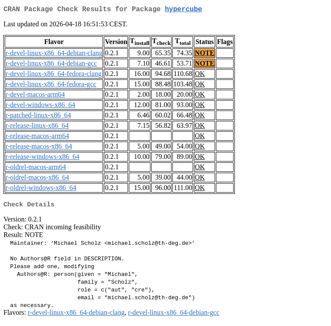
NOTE (204, 54)
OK (200, 75)
